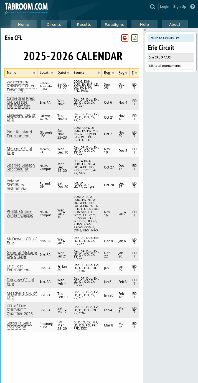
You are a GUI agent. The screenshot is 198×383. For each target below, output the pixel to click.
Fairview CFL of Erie (20, 281)
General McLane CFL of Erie (22, 254)
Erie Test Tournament (18, 267)
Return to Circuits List (164, 38)
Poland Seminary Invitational (17, 184)
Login (164, 7)
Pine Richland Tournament (19, 133)
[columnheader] (20, 73)
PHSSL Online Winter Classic (20, 213)
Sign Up (179, 7)
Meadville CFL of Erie (22, 295)
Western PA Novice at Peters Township (22, 85)
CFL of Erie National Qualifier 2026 (20, 309)
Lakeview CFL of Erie (21, 117)
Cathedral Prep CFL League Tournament (21, 102)
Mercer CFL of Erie (19, 150)
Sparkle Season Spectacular (21, 167)
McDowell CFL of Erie (22, 240)
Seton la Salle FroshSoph (19, 325)
